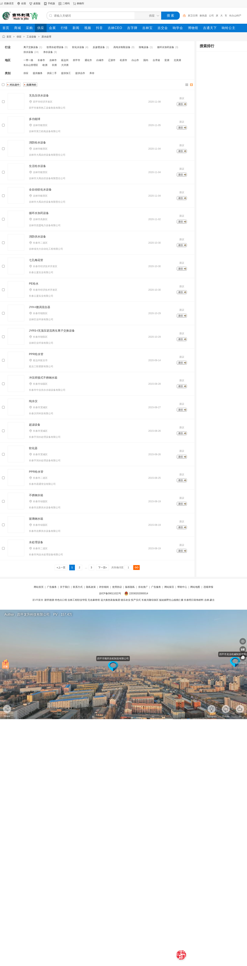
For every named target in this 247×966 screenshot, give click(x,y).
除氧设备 (144, 47)
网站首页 (39, 587)
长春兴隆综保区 (150, 600)
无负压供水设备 (39, 95)
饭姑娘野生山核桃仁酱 (171, 600)
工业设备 (31, 36)
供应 (19, 36)
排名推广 (143, 587)
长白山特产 (235, 15)
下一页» (102, 567)
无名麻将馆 (94, 600)
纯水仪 (33, 401)
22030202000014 (138, 593)
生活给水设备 (37, 166)
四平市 (76, 60)
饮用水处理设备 (55, 47)
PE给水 (33, 283)
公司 (211, 15)
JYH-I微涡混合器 (39, 307)
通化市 (88, 60)
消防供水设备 (37, 236)
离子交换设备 (30, 47)
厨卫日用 (193, 15)
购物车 (80, 3)
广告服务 (52, 587)
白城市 (100, 60)
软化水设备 (78, 47)
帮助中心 (182, 587)
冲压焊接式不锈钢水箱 (43, 377)
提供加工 (66, 73)
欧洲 (45, 65)
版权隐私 (130, 587)
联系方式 (78, 587)
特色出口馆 (61, 600)
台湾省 (156, 60)
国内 (145, 60)
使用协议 (117, 587)
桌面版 (36, 3)
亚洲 (166, 60)
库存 (91, 73)
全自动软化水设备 (40, 189)
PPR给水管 (36, 354)
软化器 (33, 448)
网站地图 (195, 587)
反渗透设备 (99, 47)
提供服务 (38, 73)
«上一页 (61, 567)
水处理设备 (36, 542)
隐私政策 (91, 587)
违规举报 (208, 587)
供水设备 (28, 52)
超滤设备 (34, 424)
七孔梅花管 (36, 260)
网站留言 (169, 587)
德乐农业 (125, 600)
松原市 (123, 60)
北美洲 (177, 60)
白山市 (135, 60)
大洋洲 (64, 65)
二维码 (66, 3)
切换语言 (9, 3)
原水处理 (46, 36)
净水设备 (48, 52)
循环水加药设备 (165, 47)
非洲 (54, 65)
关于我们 (65, 587)
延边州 (64, 60)
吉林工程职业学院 (77, 600)
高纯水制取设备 (121, 47)
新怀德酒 (49, 600)
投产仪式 (136, 600)
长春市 (41, 60)
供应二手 (52, 73)
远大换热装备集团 (110, 600)
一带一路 (28, 60)
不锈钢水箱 (36, 495)
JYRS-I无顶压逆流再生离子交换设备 (52, 330)
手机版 (51, 3)
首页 (8, 36)
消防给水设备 (37, 142)
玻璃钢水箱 (36, 518)
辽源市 (111, 60)
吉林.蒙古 (209, 600)
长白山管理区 (30, 65)
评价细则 (104, 587)
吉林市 (53, 60)
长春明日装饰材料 (193, 600)
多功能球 (34, 119)
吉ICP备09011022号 (110, 593)
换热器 (203, 15)
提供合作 (80, 73)
